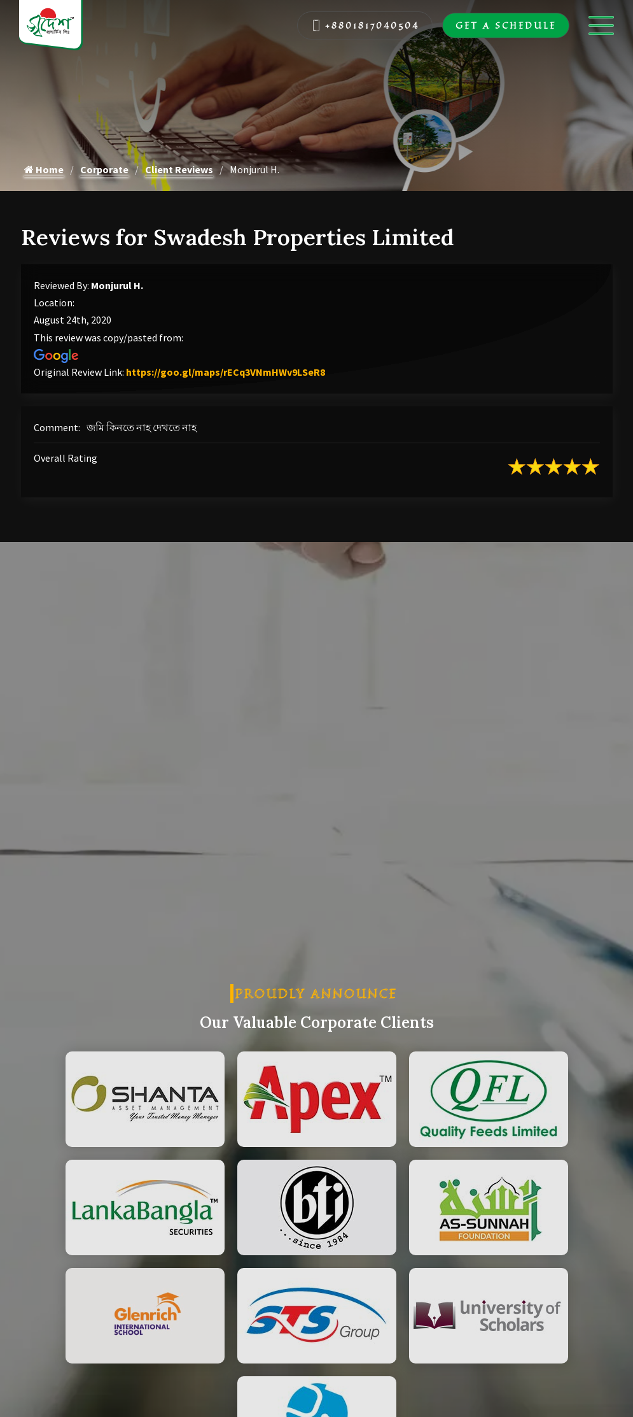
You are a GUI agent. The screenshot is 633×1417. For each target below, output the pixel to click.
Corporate (104, 169)
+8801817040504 (365, 25)
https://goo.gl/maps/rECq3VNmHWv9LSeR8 (225, 372)
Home (44, 169)
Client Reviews (179, 169)
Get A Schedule (505, 25)
